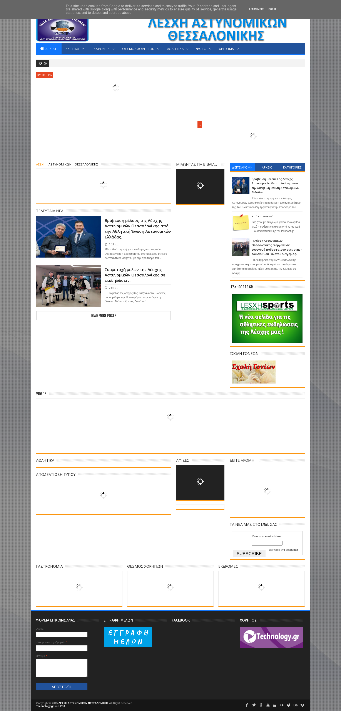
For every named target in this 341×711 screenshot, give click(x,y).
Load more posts (103, 315)
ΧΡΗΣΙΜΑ (226, 48)
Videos (41, 393)
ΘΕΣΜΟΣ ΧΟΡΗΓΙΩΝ (138, 48)
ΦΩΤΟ (201, 48)
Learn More (256, 9)
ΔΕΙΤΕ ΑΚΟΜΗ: (242, 460)
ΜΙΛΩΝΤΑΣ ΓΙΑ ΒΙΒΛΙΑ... (196, 164)
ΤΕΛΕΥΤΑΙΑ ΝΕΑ (50, 210)
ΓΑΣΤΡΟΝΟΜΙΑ (49, 566)
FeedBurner (291, 549)
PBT (62, 706)
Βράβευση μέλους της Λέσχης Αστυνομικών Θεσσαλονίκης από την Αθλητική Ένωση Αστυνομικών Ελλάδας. (138, 229)
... (200, 124)
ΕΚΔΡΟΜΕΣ (101, 48)
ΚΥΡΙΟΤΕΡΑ (44, 75)
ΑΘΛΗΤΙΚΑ (175, 48)
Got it (272, 9)
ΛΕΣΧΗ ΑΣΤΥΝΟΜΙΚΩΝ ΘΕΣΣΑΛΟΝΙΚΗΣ (84, 703)
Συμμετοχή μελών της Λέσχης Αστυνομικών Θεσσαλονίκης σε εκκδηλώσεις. (135, 275)
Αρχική (49, 48)
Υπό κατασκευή (262, 216)
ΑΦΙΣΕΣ (182, 460)
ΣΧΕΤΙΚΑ (72, 48)
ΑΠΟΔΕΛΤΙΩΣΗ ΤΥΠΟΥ (55, 474)
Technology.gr (45, 706)
